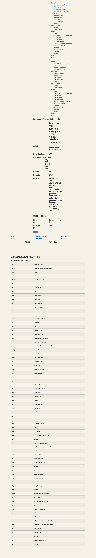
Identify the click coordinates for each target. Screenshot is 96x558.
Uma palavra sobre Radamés (61, 5)
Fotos (55, 33)
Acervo (53, 31)
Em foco (59, 37)
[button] (72, 59)
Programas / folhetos (59, 45)
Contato (53, 57)
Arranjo (59, 19)
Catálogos (54, 13)
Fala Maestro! (57, 7)
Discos (56, 23)
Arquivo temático (58, 49)
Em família (59, 39)
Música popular (58, 17)
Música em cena (55, 25)
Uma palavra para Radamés (61, 11)
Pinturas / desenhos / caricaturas (63, 43)
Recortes (53, 55)
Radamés (53, 3)
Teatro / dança (58, 29)
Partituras (56, 51)
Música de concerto (59, 15)
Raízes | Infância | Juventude (64, 35)
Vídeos (56, 53)
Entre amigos (60, 41)
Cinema (56, 27)
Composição (60, 21)
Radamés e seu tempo (60, 9)
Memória (56, 47)
